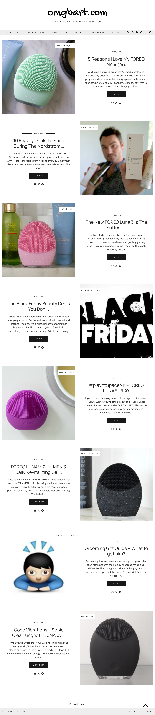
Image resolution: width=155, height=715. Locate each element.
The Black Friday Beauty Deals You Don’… (39, 306)
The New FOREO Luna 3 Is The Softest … (116, 225)
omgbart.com (77, 13)
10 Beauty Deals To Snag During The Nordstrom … (38, 143)
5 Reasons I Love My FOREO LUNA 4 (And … (116, 61)
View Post (116, 94)
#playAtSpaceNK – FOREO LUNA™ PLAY (116, 388)
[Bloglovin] (146, 32)
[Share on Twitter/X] (116, 103)
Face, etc (116, 52)
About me (12, 32)
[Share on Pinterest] (120, 103)
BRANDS (80, 32)
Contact (117, 32)
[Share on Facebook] (112, 103)
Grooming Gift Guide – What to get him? (116, 551)
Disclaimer (98, 32)
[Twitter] (128, 32)
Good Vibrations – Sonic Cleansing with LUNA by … (38, 632)
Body (116, 541)
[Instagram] (133, 32)
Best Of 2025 (59, 32)
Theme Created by (139, 712)
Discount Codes (35, 32)
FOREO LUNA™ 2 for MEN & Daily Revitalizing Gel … (38, 469)
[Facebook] (141, 32)
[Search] (150, 32)
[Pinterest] (137, 32)
